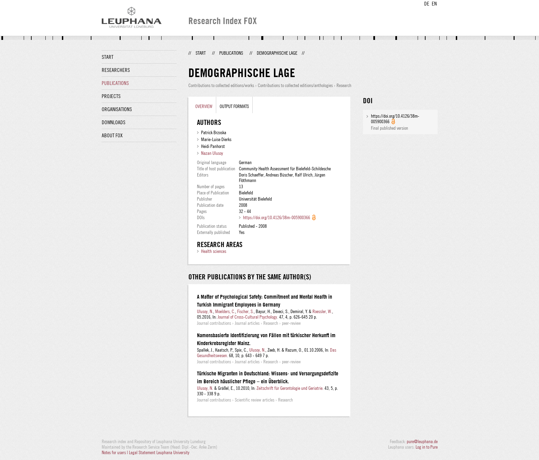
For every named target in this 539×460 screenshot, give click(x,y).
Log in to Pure (427, 447)
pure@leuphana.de (422, 441)
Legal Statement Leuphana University (159, 452)
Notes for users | (115, 452)
